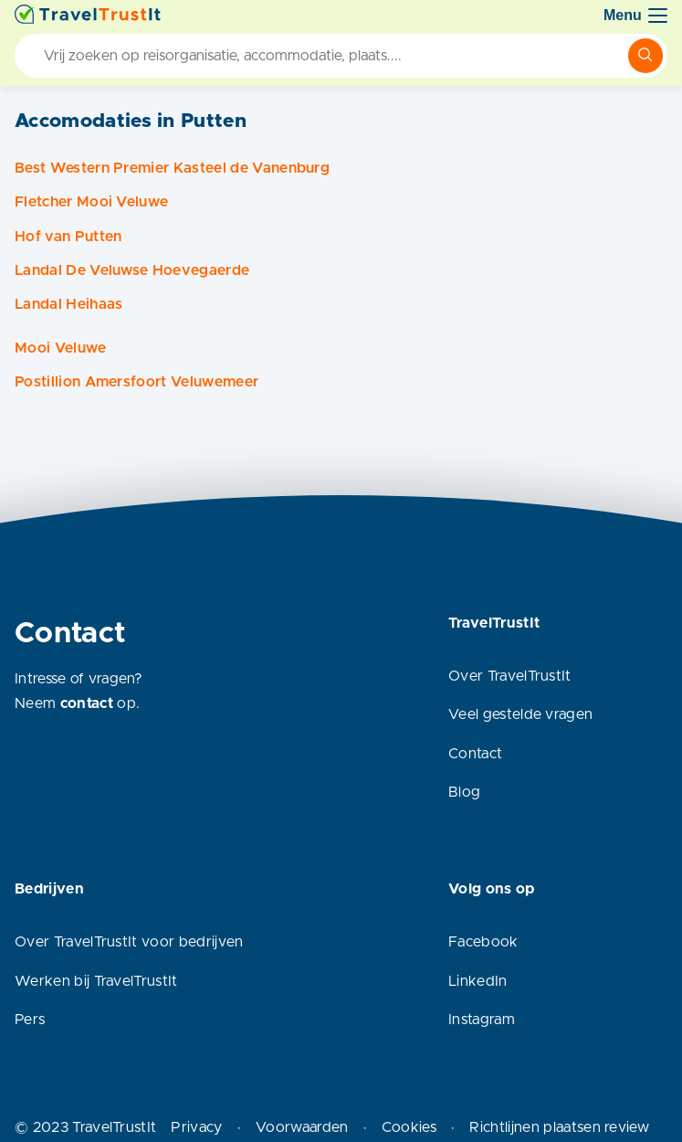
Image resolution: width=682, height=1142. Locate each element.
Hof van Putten (68, 236)
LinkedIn (478, 981)
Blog (464, 792)
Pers (30, 1019)
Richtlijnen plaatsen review (559, 1127)
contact (86, 703)
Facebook (483, 942)
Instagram (481, 1019)
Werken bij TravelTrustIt (96, 981)
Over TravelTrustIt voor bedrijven (129, 942)
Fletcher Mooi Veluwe (91, 202)
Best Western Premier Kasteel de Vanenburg (172, 168)
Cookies (409, 1127)
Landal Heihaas (68, 304)
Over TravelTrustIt (510, 676)
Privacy (196, 1127)
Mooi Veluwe (61, 348)
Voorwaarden (302, 1127)
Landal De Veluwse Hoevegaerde (132, 270)
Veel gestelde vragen (520, 714)
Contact (475, 753)
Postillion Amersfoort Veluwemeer (136, 382)
